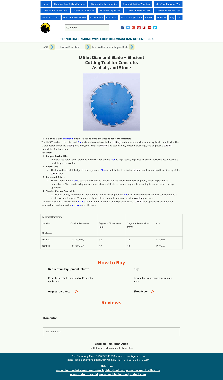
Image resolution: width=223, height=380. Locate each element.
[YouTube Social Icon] (139, 27)
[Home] (44, 47)
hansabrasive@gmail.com (130, 356)
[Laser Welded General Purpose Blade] (110, 47)
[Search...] (86, 28)
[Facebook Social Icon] (122, 27)
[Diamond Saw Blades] (70, 47)
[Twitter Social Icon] (128, 27)
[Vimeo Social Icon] (155, 27)
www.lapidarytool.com (109, 370)
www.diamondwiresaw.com (75, 370)
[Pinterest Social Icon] (144, 27)
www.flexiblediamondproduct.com (122, 374)
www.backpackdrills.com (143, 370)
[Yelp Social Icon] (149, 27)
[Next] (52, 47)
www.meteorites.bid (84, 374)
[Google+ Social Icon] (133, 27)
